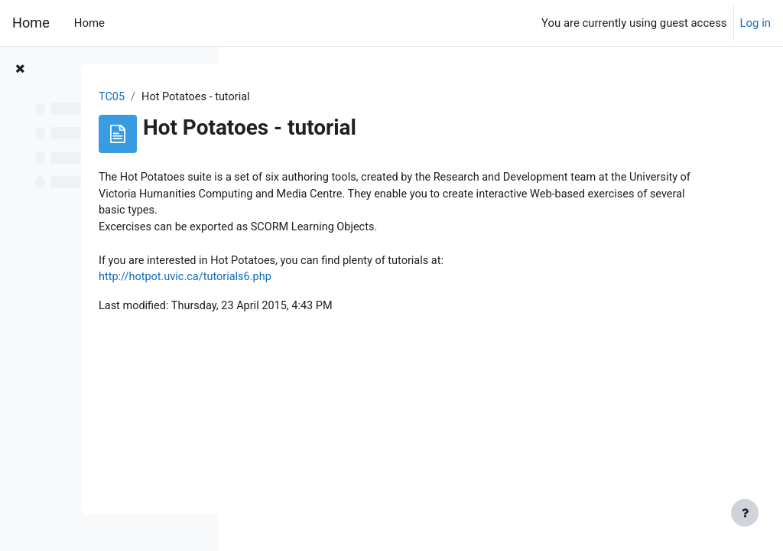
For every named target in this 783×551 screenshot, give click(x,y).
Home (31, 23)
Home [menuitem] (89, 23)
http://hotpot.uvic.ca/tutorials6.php (336, 281)
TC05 (261, 97)
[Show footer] (745, 513)
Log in (755, 23)
